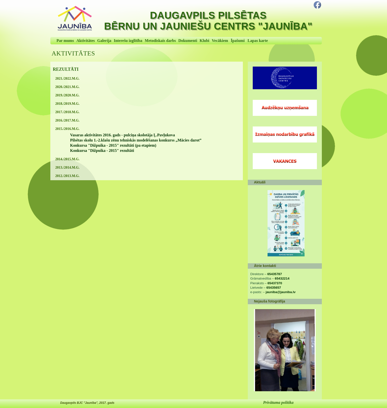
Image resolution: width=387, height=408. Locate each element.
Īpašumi (238, 40)
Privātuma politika (278, 402)
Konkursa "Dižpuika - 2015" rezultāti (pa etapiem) (113, 145)
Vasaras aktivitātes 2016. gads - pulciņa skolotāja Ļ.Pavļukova (122, 135)
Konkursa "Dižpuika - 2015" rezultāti (102, 150)
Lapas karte (258, 40)
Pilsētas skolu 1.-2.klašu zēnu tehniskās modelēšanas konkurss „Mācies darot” (135, 140)
